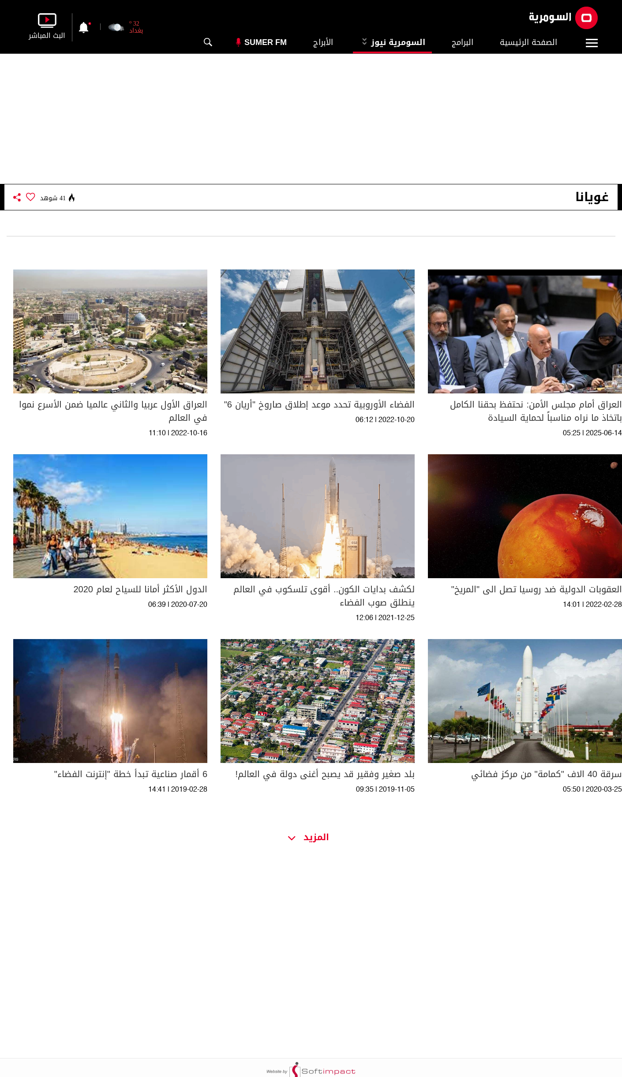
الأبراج (323, 42)
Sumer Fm (265, 42)
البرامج (462, 42)
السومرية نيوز (392, 42)
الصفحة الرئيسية (528, 42)
